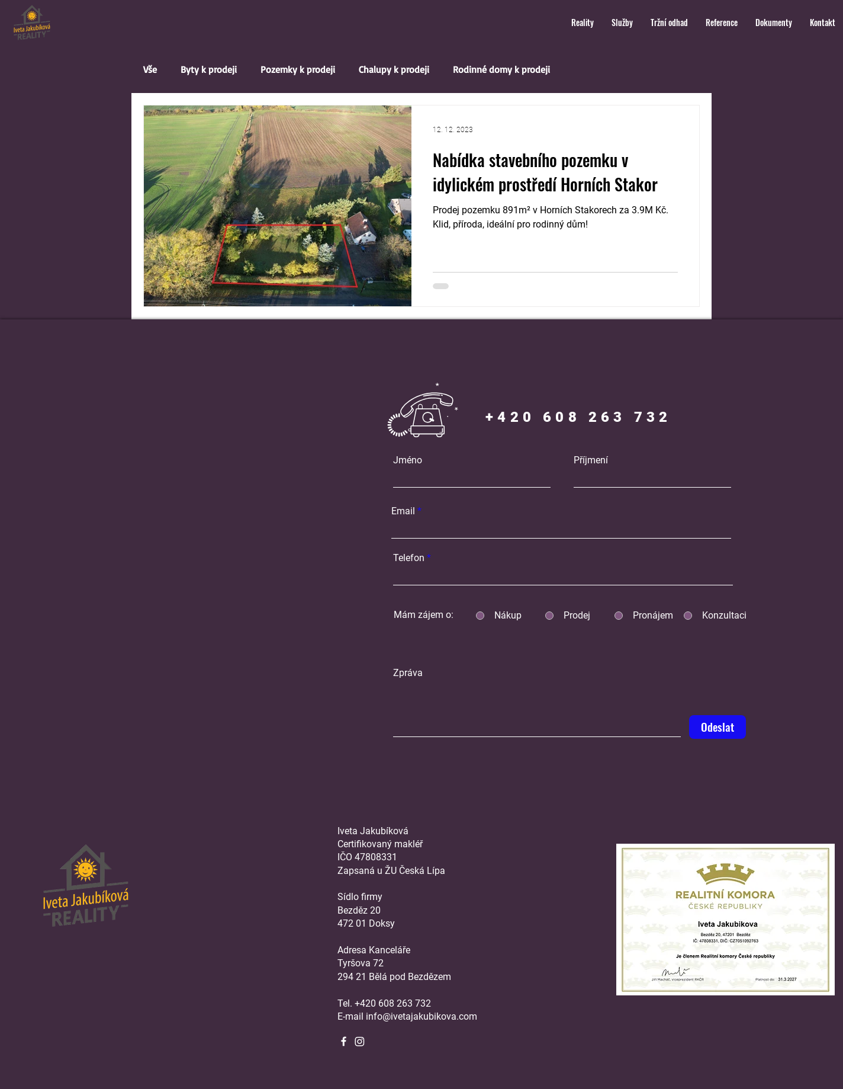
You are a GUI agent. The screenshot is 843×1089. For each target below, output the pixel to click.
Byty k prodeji (209, 69)
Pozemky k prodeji (297, 69)
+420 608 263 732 (393, 1003)
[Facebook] (343, 1041)
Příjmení (591, 460)
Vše (150, 69)
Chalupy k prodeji (394, 69)
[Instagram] (359, 1041)
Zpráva (408, 673)
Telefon (408, 558)
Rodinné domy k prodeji (501, 69)
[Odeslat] (717, 727)
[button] (582, 22)
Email (403, 511)
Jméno (407, 460)
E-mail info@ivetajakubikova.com (407, 1016)
